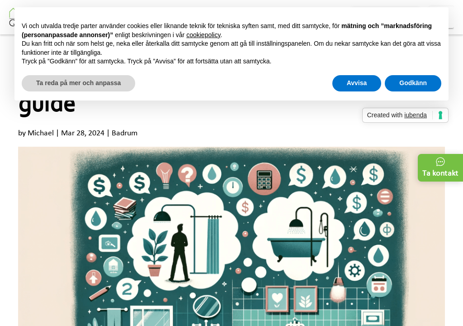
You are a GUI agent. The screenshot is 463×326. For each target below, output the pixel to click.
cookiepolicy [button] (203, 34)
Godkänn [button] (413, 82)
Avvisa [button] (357, 82)
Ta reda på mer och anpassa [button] (78, 82)
